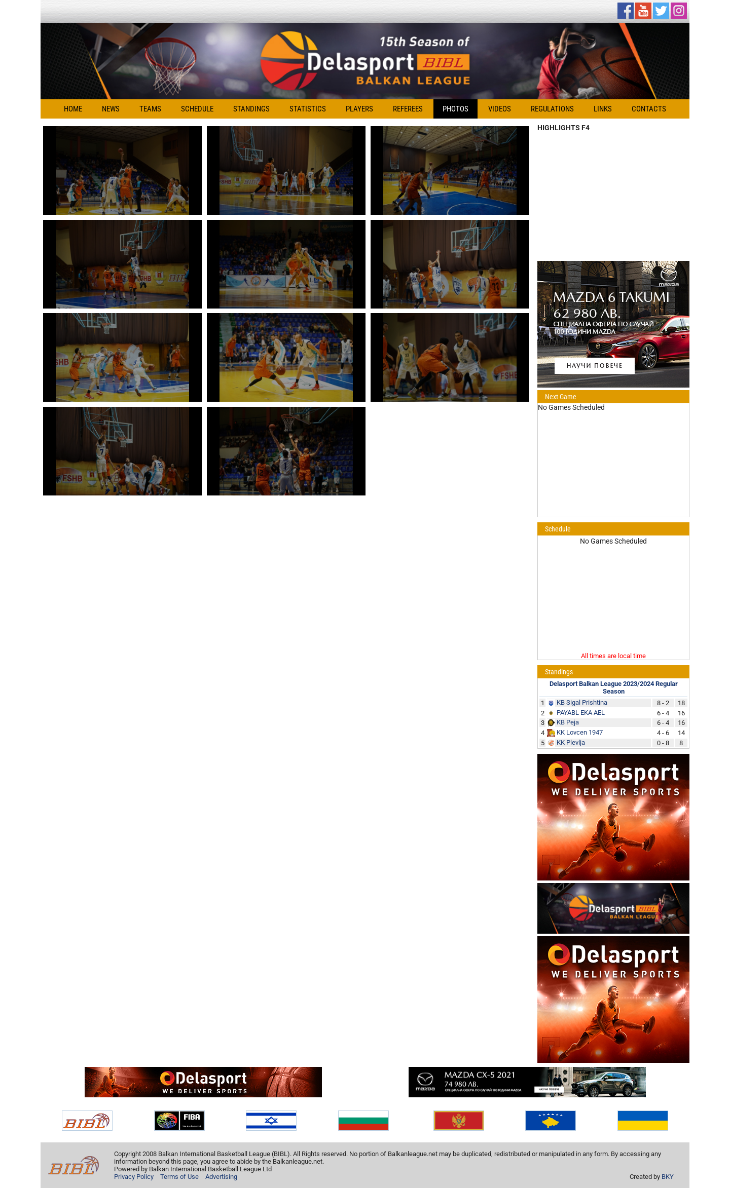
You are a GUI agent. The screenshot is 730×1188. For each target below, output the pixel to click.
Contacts (649, 108)
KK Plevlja (571, 742)
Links (603, 108)
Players (359, 108)
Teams (150, 108)
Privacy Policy (134, 1176)
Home (73, 108)
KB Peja (568, 722)
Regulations (552, 108)
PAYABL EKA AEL (581, 712)
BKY (668, 1176)
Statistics (307, 108)
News (111, 108)
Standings (251, 108)
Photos (455, 108)
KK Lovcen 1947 (580, 732)
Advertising (221, 1176)
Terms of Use (179, 1176)
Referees (408, 108)
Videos (499, 108)
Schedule (197, 108)
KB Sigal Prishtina (582, 702)
